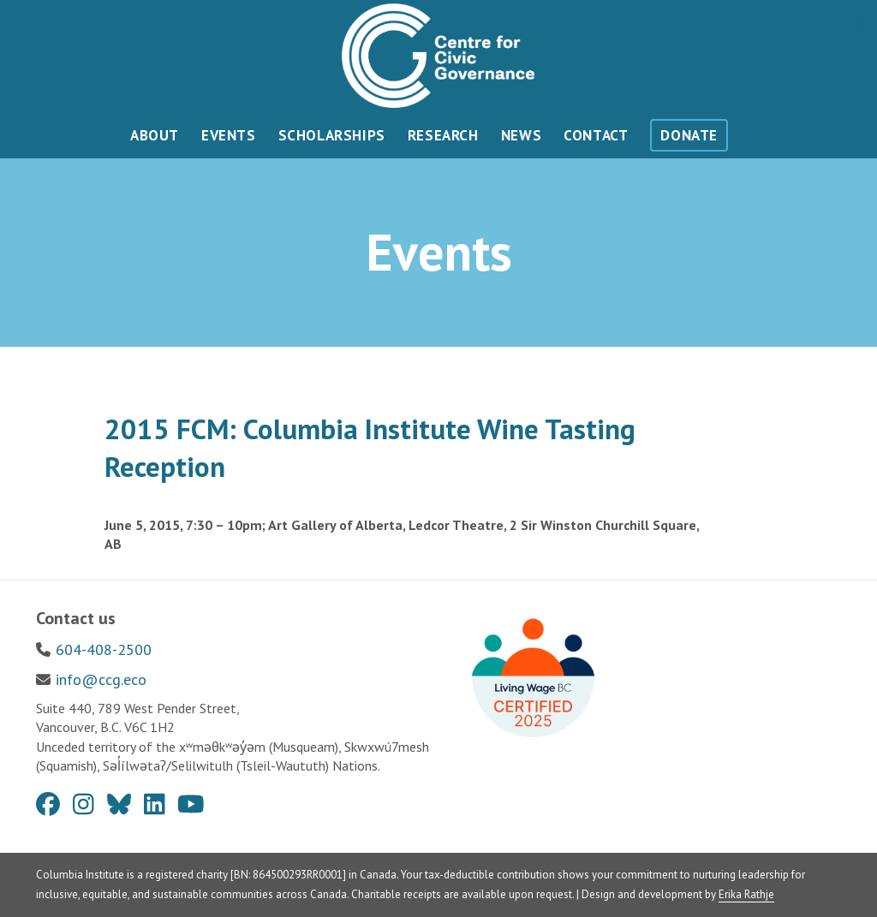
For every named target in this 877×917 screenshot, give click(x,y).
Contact (596, 135)
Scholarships (331, 135)
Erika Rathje (746, 894)
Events (228, 135)
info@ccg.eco (101, 679)
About (154, 135)
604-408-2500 (104, 649)
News (521, 135)
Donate (689, 135)
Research (443, 135)
